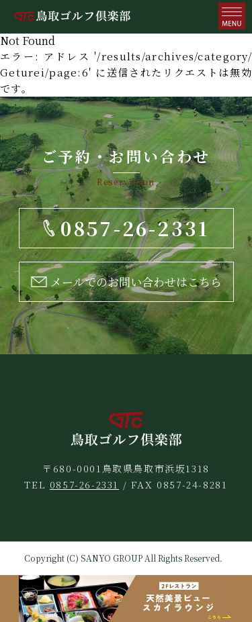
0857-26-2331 (84, 484)
